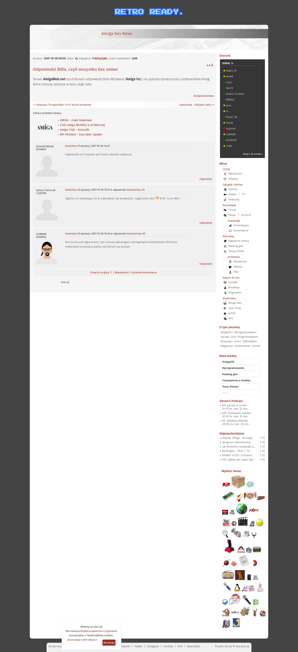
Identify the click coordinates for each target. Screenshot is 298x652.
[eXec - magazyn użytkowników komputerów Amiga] (54, 37)
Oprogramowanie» (245, 332)
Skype (232, 215)
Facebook (124, 646)
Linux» (237, 341)
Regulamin (234, 292)
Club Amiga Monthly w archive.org (82, 125)
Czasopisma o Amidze (236, 380)
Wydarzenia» (242, 345)
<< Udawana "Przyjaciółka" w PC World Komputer (62, 104)
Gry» (234, 336)
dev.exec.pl (242, 646)
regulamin (111, 631)
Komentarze (241, 230)
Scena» (256, 345)
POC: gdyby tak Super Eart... (238, 459)
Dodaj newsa (56, 646)
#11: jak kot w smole (234, 405)
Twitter (138, 646)
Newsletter (194, 646)
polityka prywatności (90, 631)
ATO (230, 318)
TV (243, 194)
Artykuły (233, 178)
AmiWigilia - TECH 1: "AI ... (237, 450)
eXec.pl (65, 282)
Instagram (153, 646)
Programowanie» (248, 336)
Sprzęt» (225, 336)
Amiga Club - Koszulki (74, 130)
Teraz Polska (230, 386)
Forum (232, 209)
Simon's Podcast (231, 401)
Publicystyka (99, 58)
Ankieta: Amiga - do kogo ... (238, 437)
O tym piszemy (230, 327)
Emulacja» (227, 341)
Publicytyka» (250, 341)
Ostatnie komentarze (144, 272)
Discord (225, 55)
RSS (180, 646)
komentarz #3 (72, 233)
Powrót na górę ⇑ (101, 272)
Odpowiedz (205, 179)
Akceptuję (109, 642)
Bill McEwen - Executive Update (81, 134)
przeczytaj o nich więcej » (82, 639)
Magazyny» (227, 345)
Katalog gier (230, 374)
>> (212, 104)
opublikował (75, 79)
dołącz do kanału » (253, 154)
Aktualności (122, 272)
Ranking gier (235, 246)
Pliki (236, 271)
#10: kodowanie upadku (236, 413)
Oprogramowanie (233, 368)
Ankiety (238, 266)
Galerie (233, 189)
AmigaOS (228, 361)
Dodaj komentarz (203, 95)
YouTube (168, 646)
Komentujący (241, 225)
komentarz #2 (72, 189)
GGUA (231, 313)
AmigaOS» (227, 332)
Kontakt (232, 282)
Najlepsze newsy (238, 240)
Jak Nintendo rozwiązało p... (239, 446)
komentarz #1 (72, 146)
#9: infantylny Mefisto (235, 420)
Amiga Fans (235, 302)
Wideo (232, 194)
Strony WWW (236, 251)
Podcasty (233, 199)
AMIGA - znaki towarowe (76, 120)
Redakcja (233, 287)
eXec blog (234, 308)
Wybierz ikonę (231, 471)
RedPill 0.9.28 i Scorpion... (238, 455)
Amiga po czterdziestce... (237, 442)
